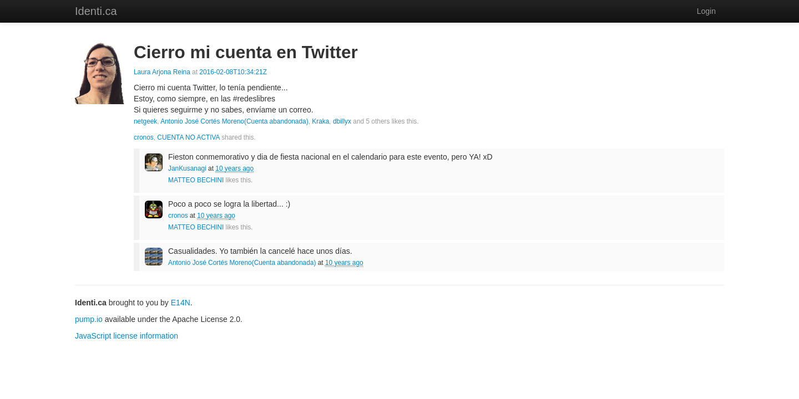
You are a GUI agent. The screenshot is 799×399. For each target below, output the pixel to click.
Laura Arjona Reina (162, 72)
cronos (144, 137)
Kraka (320, 121)
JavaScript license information (126, 335)
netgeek (145, 121)
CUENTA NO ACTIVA (188, 137)
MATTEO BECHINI (196, 180)
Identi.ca (96, 11)
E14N (180, 302)
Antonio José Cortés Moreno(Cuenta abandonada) (234, 121)
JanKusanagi (187, 168)
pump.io (89, 319)
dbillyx (342, 121)
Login (706, 11)
